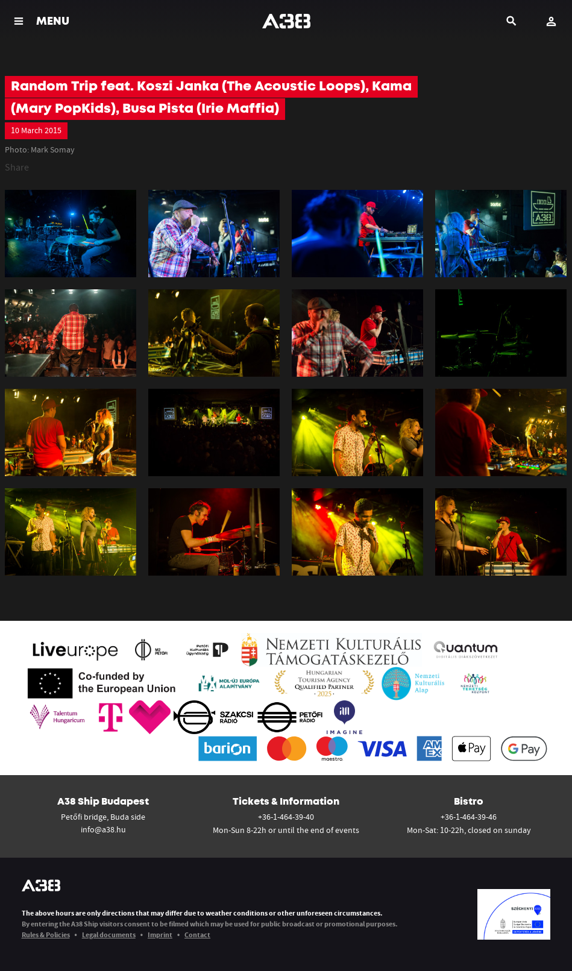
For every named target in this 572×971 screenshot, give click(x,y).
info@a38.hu (103, 829)
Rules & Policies (46, 934)
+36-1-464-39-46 (469, 816)
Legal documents (109, 934)
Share (17, 167)
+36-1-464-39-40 (286, 816)
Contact (197, 934)
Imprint (160, 934)
